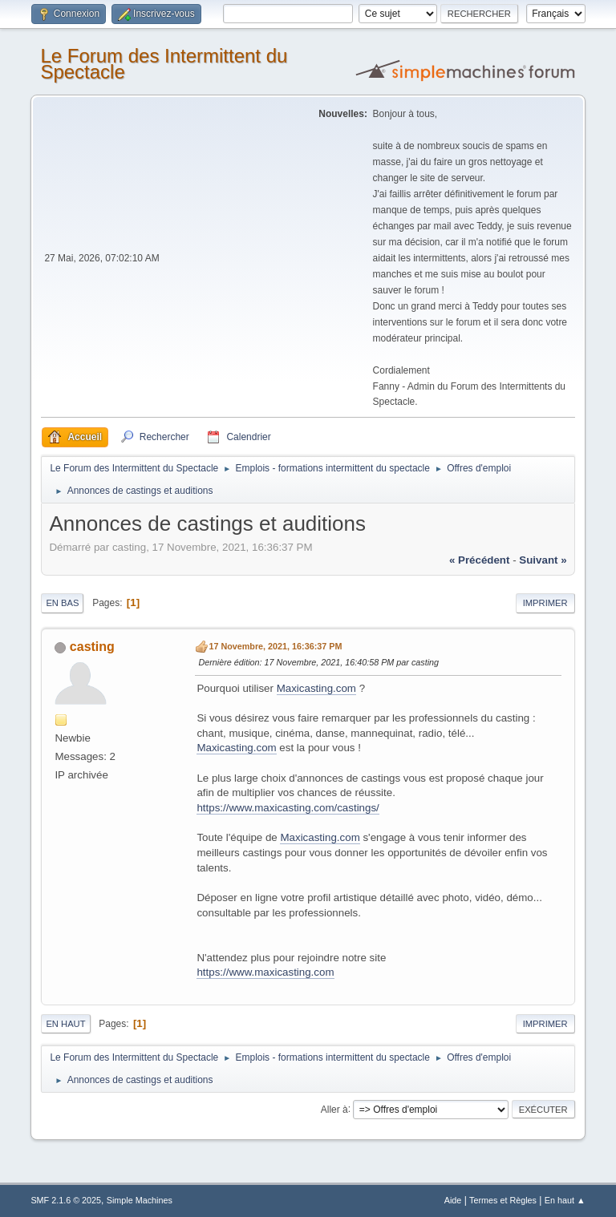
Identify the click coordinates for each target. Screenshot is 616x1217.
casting (92, 646)
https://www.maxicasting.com (265, 972)
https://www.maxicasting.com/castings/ (288, 808)
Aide (453, 1200)
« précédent (479, 560)
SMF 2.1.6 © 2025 (65, 1200)
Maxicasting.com (316, 688)
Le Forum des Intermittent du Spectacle (163, 64)
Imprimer (545, 603)
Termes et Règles (503, 1200)
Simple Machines (139, 1200)
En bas (62, 603)
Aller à (334, 1108)
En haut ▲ (565, 1200)
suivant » (542, 560)
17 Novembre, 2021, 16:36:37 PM (275, 646)
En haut (65, 1024)
